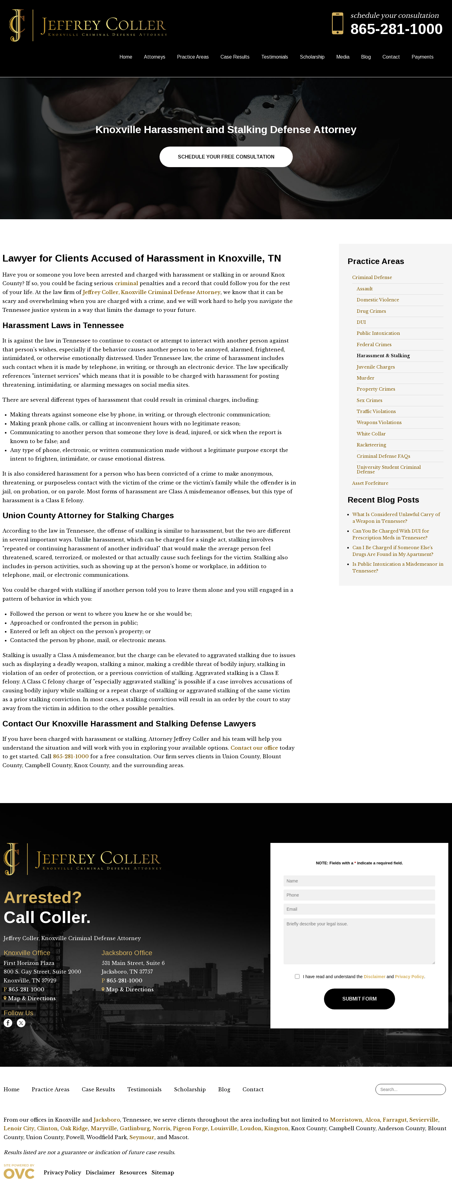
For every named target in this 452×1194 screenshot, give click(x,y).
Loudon (251, 1128)
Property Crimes (376, 389)
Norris (161, 1128)
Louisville (224, 1128)
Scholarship (312, 56)
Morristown (346, 1120)
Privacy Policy (409, 976)
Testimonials (274, 56)
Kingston (276, 1128)
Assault (365, 289)
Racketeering (371, 445)
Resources (133, 1172)
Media (342, 56)
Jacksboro (107, 1120)
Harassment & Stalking (383, 355)
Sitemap (163, 1172)
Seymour (142, 1137)
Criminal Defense (372, 277)
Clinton (47, 1128)
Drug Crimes (371, 311)
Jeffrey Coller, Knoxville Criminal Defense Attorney (151, 292)
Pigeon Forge (190, 1128)
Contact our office (254, 748)
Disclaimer (375, 976)
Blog (366, 56)
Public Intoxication (378, 333)
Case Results (235, 56)
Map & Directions (30, 998)
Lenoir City (19, 1128)
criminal (126, 283)
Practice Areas (193, 56)
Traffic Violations (376, 411)
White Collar (371, 434)
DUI (361, 322)
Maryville (104, 1128)
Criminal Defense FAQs (383, 456)
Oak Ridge (74, 1128)
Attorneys (154, 56)
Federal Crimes (374, 344)
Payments (423, 56)
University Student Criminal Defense (389, 470)
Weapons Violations (379, 422)
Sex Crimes (369, 400)
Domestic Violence (378, 300)
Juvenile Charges (376, 367)
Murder (366, 378)
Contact (391, 56)
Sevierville (423, 1120)
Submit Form (359, 998)
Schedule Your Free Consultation (226, 156)
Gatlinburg (135, 1128)
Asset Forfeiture (370, 483)
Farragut (395, 1120)
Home (125, 56)
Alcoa (372, 1120)
